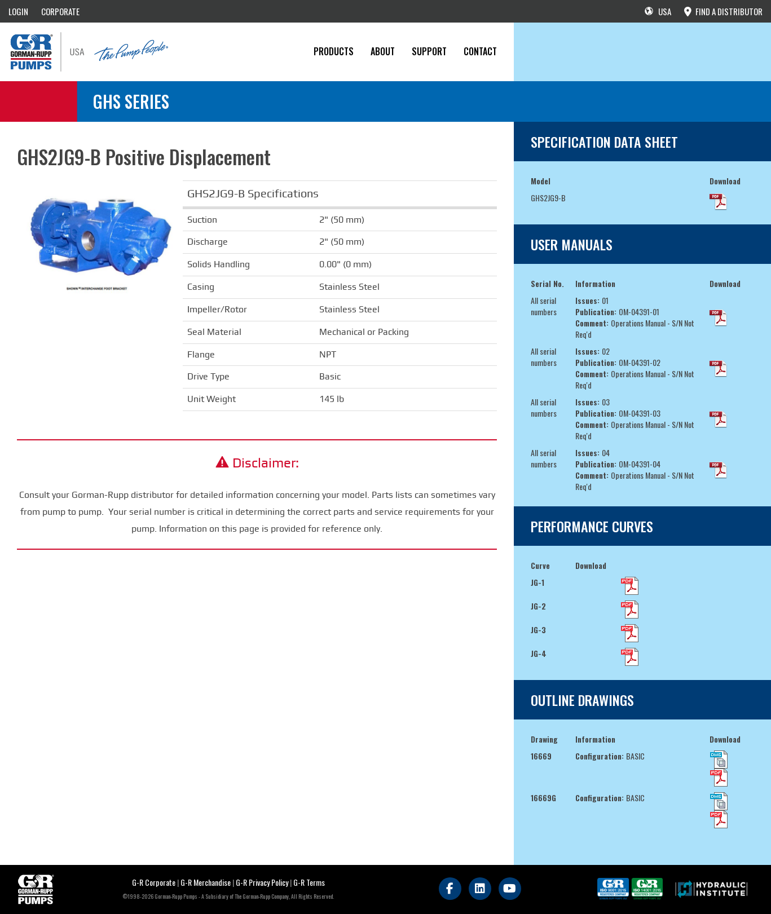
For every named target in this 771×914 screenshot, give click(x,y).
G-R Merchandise (205, 882)
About (383, 51)
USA (658, 11)
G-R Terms (309, 882)
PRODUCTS (334, 51)
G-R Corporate (153, 882)
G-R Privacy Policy (262, 882)
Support (429, 51)
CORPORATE (60, 11)
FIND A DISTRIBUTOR (723, 11)
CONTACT (480, 51)
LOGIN (18, 11)
